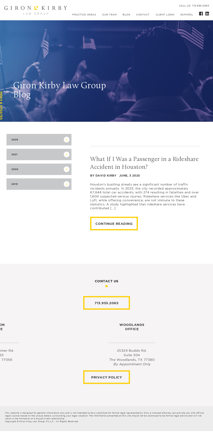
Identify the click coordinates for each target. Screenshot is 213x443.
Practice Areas (84, 14)
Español (187, 14)
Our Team (109, 14)
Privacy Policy (106, 377)
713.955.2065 (106, 303)
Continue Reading (114, 223)
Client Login (165, 14)
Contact (143, 14)
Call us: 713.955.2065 (194, 5)
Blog (126, 14)
